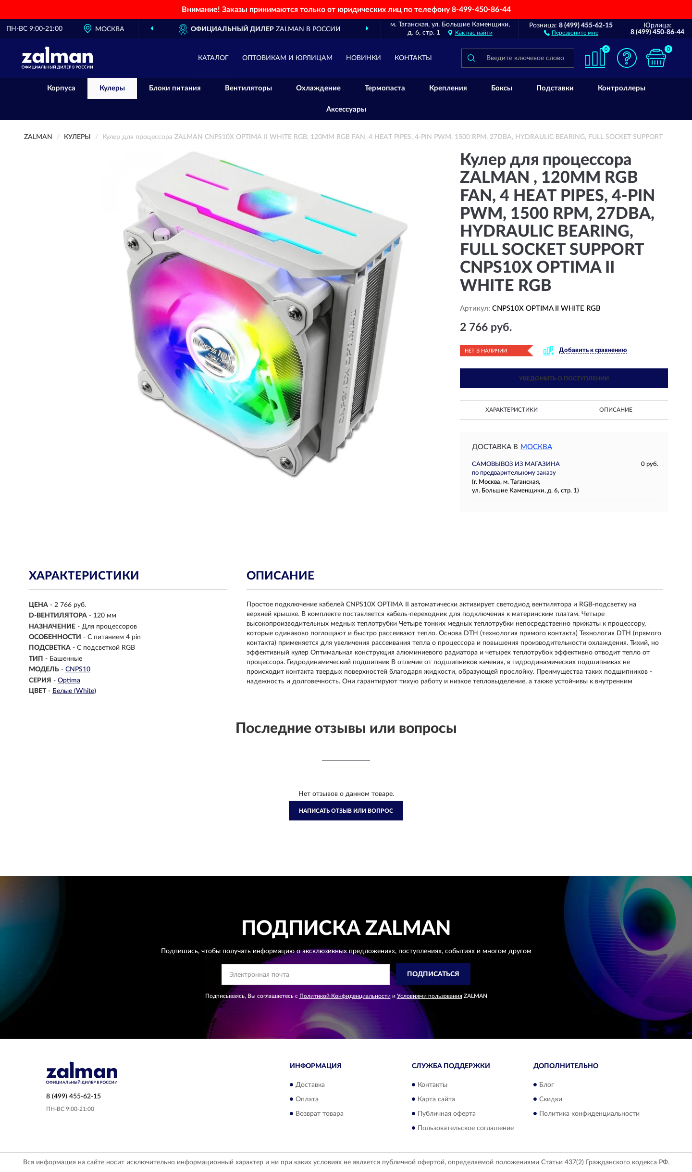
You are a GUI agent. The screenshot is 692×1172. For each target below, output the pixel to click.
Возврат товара (320, 1113)
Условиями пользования (429, 996)
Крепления (448, 88)
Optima (69, 680)
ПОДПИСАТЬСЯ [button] (433, 974)
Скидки (550, 1099)
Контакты (413, 58)
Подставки (555, 88)
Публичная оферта (447, 1113)
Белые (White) (74, 691)
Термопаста (385, 88)
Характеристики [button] (511, 410)
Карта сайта (436, 1099)
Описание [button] (615, 410)
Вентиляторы (248, 88)
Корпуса (61, 88)
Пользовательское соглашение (466, 1128)
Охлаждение (318, 88)
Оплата (307, 1099)
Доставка (310, 1085)
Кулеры (112, 88)
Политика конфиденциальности (589, 1113)
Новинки (363, 58)
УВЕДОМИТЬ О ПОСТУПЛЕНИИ (564, 378)
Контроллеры (621, 88)
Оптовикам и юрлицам (287, 58)
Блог (546, 1085)
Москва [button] (536, 447)
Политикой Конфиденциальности (345, 996)
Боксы (501, 88)
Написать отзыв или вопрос (346, 811)
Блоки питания (175, 88)
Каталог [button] (213, 58)
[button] (571, 32)
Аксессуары (346, 109)
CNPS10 (77, 669)
